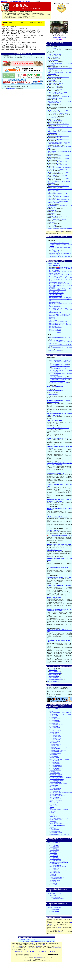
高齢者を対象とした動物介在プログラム (58, 193)
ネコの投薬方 (53, 252)
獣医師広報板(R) (38, 957)
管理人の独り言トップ (54, 265)
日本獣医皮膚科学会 (55, 739)
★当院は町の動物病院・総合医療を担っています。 (59, 577)
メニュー (50, 238)
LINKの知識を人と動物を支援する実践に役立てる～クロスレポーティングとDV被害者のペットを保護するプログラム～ (60, 201)
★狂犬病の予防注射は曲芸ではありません (57, 517)
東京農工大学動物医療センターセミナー (60, 818)
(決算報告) (37, 946)
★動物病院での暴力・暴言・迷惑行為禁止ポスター (59, 544)
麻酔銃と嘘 (52, 318)
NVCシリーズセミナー (55, 803)
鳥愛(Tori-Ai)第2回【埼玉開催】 (56, 83)
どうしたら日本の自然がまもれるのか (57, 219)
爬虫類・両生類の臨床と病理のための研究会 (61, 792)
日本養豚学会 (53, 853)
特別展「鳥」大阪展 (53, 57)
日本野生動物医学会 (55, 760)
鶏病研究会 (53, 874)
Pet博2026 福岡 (51, 213)
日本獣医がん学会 (54, 745)
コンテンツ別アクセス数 (53, 681)
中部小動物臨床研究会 (55, 782)
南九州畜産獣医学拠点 (55, 859)
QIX (51, 801)
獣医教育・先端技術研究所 (57, 824)
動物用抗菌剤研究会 (55, 880)
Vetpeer (52, 812)
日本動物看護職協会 (55, 831)
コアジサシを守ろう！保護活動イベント (58, 113)
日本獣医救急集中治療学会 (57, 751)
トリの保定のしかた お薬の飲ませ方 (59, 243)
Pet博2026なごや (52, 210)
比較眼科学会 (53, 754)
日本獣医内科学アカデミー (57, 768)
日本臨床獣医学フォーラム (57, 726)
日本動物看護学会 (54, 829)
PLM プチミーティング (53, 118)
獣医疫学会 (53, 895)
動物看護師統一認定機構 (56, 832)
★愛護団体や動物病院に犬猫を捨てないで (57, 438)
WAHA (52, 807)
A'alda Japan (53, 828)
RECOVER (53, 821)
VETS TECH (53, 811)
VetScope (52, 814)
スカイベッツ (53, 822)
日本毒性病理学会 (54, 911)
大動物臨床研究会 (54, 863)
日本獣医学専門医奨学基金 (57, 767)
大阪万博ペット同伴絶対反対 (56, 294)
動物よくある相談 (53, 671)
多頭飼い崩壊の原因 (54, 326)
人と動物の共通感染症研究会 (57, 898)
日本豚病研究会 (54, 869)
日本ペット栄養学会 (55, 741)
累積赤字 (60, 927)
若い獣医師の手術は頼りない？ (57, 340)
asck (51, 808)
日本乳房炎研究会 (54, 868)
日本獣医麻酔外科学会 (55, 738)
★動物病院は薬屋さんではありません (58, 567)
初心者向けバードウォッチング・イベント (58, 77)
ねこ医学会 (53, 786)
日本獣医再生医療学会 (55, 753)
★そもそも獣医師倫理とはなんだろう (56, 386)
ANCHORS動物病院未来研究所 (57, 825)
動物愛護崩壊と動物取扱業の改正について (59, 337)
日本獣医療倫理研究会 (55, 788)
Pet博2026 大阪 (51, 222)
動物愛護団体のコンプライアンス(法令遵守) (60, 324)
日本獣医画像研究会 (55, 791)
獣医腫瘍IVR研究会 (55, 797)
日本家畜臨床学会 (54, 845)
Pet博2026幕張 (51, 80)
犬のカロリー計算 (53, 677)
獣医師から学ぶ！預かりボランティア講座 (58, 155)
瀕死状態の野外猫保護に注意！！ (58, 376)
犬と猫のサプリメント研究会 (57, 795)
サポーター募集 (11, 88)
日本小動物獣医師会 (55, 718)
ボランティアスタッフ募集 (42, 951)
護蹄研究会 (53, 875)
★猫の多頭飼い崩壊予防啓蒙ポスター (56, 390)
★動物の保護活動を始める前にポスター (57, 420)
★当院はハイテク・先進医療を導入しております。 (59, 585)
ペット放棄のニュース (54, 291)
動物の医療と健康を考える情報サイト (59, 809)
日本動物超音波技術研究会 (57, 878)
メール (60, 231)
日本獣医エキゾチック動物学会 (58, 750)
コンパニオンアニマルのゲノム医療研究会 (60, 777)
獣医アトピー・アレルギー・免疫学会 (59, 759)
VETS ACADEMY (54, 816)
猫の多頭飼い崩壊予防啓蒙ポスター (59, 382)
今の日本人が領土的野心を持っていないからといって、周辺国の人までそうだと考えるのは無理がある (60, 279)
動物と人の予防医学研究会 (57, 779)
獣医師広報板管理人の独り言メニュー (24, 1)
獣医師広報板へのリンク (20, 951)
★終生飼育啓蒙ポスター (53, 394)
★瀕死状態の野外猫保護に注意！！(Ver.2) (61, 535)
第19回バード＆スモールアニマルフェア (58, 216)
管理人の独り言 (53, 670)
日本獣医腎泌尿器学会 (55, 736)
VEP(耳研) (52, 771)
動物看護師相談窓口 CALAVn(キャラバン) (60, 834)
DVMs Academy (54, 805)
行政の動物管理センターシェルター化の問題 (60, 297)
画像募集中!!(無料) (59, 37)
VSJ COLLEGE (53, 804)
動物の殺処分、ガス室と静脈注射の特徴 (60, 256)
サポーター (68, 924)
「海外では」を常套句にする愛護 (57, 290)
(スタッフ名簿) (31, 947)
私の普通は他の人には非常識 (56, 293)
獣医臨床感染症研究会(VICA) (57, 774)
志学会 (52, 827)
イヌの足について (54, 250)
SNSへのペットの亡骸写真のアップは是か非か (60, 345)
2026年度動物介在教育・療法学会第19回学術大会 (60, 228)
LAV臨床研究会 (54, 785)
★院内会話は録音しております (54, 550)
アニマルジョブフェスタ (56, 798)
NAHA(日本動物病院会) (56, 721)
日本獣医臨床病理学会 (55, 748)
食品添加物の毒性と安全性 (55, 296)
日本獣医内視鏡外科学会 (56, 765)
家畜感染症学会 (54, 856)
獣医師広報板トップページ (7, 1)
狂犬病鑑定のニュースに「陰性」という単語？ (60, 288)
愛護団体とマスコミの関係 (55, 327)
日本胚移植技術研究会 (55, 865)
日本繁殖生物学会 (54, 850)
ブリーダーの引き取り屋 (55, 332)
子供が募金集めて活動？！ (55, 306)
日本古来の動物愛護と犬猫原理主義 (58, 323)
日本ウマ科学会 (54, 857)
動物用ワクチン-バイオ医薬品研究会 (59, 862)
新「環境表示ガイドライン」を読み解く (58, 175)
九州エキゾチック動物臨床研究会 (58, 783)
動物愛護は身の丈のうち (55, 312)
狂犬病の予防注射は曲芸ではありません (60, 366)
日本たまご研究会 (54, 871)
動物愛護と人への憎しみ (55, 350)
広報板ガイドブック (32, 939)
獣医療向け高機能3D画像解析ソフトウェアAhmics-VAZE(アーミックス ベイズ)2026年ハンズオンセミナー (61, 714)
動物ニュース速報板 (54, 676)
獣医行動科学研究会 (55, 872)
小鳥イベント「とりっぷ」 (54, 105)
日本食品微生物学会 (55, 897)
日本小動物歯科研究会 (55, 770)
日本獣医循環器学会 (55, 735)
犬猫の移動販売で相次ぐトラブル (58, 369)
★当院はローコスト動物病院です (55, 597)
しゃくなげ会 (53, 884)
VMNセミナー (53, 815)
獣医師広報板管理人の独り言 (37, 941)
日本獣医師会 (53, 717)
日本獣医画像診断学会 (55, 744)
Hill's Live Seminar (54, 732)
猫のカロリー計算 (53, 674)
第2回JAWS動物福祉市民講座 (55, 121)
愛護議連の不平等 (53, 317)
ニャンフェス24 (52, 225)
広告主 (20, 946)
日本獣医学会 (53, 733)
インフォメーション (24, 941)
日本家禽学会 (53, 854)
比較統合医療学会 (54, 757)
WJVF (51, 729)
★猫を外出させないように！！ (54, 530)
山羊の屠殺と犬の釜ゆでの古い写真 (58, 308)
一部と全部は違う (53, 320)
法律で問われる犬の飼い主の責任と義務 (60, 247)
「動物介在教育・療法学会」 (55, 54)
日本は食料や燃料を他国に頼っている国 (59, 284)
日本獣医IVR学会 (54, 762)
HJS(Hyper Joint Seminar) (56, 800)
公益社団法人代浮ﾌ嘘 (54, 302)
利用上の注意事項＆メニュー (53, 263)
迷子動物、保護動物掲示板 (55, 679)
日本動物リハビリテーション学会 (58, 747)
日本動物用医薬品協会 (55, 860)
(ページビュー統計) (56, 947)
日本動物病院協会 (54, 720)
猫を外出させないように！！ (57, 381)
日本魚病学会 (53, 883)
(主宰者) (34, 943)
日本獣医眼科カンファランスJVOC (58, 725)
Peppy (51, 711)
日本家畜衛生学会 (54, 847)
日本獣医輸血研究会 (55, 773)
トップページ (52, 668)
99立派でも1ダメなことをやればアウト (58, 321)
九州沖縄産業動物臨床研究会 (57, 877)
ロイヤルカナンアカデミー (57, 730)
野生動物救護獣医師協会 (56, 794)
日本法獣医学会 (54, 756)
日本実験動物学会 (54, 909)
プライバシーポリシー (55, 951)
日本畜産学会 (53, 848)
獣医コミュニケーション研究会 (58, 866)
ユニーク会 (53, 912)
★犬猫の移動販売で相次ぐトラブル (55, 473)
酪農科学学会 (53, 851)
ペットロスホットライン (54, 48)
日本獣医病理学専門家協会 (57, 780)
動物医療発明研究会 (55, 789)
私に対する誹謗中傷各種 (55, 330)
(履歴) (44, 944)
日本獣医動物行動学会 (55, 764)
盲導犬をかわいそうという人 (56, 329)
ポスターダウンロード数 (55, 673)
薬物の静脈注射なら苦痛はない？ (57, 282)
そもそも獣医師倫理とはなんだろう (59, 364)
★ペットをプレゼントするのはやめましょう (58, 428)
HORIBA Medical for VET (56, 819)
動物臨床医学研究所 (55, 728)
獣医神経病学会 (54, 742)
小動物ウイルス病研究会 (56, 776)
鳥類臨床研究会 (54, 723)
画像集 (59, 39)
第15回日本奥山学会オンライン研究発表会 (58, 196)
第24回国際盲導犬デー (53, 60)
